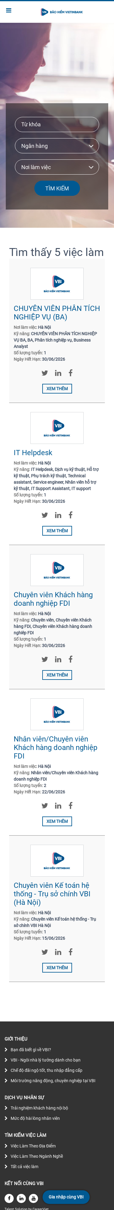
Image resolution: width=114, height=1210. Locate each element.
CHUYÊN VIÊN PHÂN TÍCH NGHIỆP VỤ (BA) (57, 312)
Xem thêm (57, 388)
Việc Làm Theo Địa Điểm (33, 1146)
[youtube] (33, 1198)
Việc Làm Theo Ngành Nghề (37, 1156)
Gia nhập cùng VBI (66, 1197)
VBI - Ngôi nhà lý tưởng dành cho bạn (46, 1060)
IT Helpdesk (33, 452)
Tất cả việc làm (24, 1166)
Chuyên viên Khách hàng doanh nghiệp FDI (53, 599)
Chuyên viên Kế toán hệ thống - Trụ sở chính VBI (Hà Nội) (52, 894)
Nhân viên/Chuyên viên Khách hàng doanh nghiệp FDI (55, 747)
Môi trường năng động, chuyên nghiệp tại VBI (53, 1080)
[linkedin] (21, 1198)
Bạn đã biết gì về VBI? (31, 1049)
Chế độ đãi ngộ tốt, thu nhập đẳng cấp (46, 1070)
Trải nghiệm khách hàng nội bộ (39, 1108)
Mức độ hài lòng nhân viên (35, 1118)
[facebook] (9, 1198)
